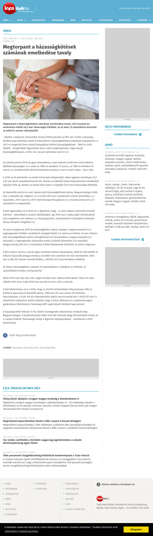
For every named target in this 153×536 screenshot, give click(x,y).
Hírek (6, 20)
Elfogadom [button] (136, 529)
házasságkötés (47, 348)
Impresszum (72, 494)
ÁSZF (68, 504)
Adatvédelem (72, 489)
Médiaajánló (72, 483)
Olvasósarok (106, 20)
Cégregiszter (38, 20)
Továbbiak (142, 20)
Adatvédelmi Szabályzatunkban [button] (21, 531)
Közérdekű (124, 20)
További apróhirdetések (125, 239)
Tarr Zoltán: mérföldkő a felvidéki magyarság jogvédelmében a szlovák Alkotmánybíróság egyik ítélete (42, 441)
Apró (73, 20)
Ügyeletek (87, 20)
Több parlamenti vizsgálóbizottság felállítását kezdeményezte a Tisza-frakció (46, 455)
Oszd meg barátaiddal (22, 335)
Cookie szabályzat (75, 509)
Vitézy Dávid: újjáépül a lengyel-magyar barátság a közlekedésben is (41, 399)
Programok (58, 20)
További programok (125, 134)
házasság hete (30, 348)
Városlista (36, 9)
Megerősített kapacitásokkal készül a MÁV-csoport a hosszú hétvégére (42, 421)
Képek (20, 20)
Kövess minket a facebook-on (118, 484)
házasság (17, 348)
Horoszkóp (11, 514)
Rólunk (70, 499)
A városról (41, 489)
